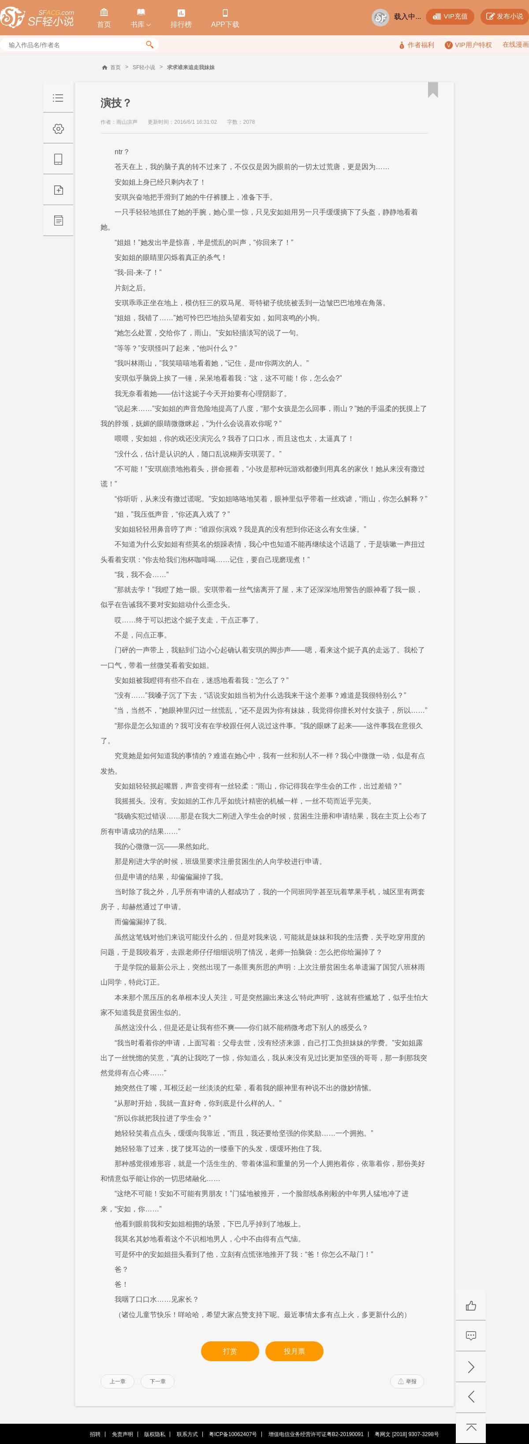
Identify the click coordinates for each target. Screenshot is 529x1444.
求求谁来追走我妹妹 (191, 67)
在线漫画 (516, 44)
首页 (115, 67)
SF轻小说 (144, 67)
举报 (407, 1381)
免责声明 (122, 1434)
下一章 (158, 1381)
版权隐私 (154, 1434)
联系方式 (187, 1434)
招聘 (95, 1434)
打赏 (230, 1351)
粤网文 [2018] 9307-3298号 (407, 1434)
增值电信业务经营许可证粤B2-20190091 (316, 1434)
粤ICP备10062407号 (233, 1434)
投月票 (294, 1351)
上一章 (118, 1381)
